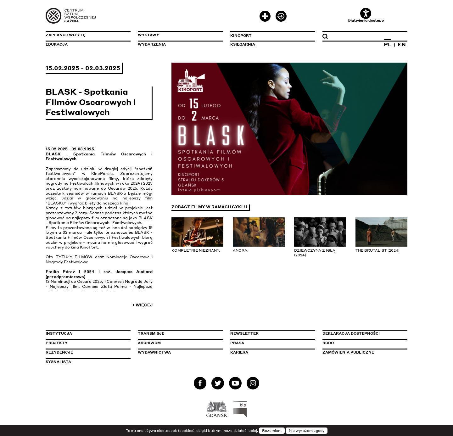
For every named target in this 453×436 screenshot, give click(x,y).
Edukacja (57, 44)
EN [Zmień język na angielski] (402, 44)
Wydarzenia (152, 44)
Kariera (239, 352)
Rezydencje (59, 352)
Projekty (57, 343)
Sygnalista (58, 362)
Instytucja (59, 333)
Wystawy (148, 35)
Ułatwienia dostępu (366, 15)
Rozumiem (272, 430)
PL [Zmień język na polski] (387, 44)
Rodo (328, 343)
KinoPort (241, 35)
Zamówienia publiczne (362, 352)
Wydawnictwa (154, 352)
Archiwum (149, 343)
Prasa (237, 343)
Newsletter (244, 333)
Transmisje (178, 333)
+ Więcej (142, 305)
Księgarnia (242, 44)
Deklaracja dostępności (351, 333)
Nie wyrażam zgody (306, 430)
